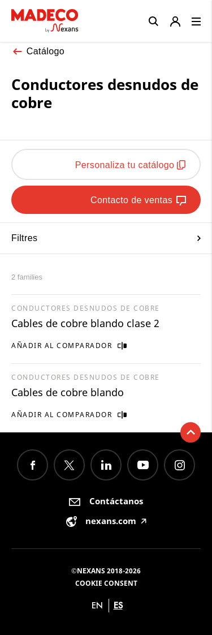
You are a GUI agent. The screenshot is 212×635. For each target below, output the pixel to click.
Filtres (106, 238)
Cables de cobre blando (67, 392)
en (97, 605)
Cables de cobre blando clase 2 (85, 323)
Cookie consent (106, 583)
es (118, 605)
